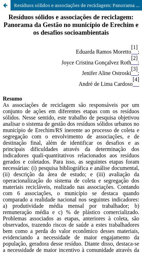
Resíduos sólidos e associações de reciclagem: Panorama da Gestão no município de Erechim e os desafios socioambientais (78, 5)
